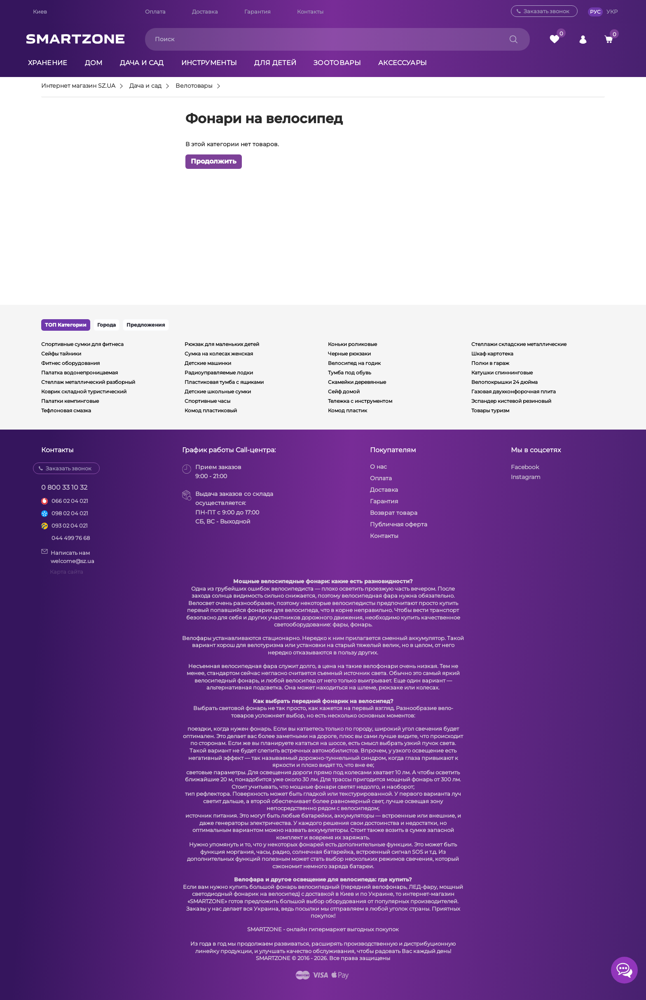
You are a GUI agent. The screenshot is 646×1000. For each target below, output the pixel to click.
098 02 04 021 (69, 513)
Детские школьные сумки (218, 391)
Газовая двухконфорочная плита (513, 391)
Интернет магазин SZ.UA (78, 86)
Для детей (275, 63)
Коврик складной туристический (83, 391)
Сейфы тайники (61, 353)
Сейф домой (344, 391)
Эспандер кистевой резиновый (511, 401)
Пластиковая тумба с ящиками (224, 382)
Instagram (526, 477)
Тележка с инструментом (360, 401)
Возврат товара (393, 512)
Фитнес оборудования (70, 363)
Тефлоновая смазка (66, 410)
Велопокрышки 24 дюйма (504, 382)
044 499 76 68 (70, 538)
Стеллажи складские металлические (518, 344)
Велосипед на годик (354, 363)
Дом (94, 63)
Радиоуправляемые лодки (219, 372)
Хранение (48, 63)
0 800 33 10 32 (64, 487)
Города (106, 325)
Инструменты (209, 63)
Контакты (310, 11)
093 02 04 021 (69, 525)
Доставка (205, 11)
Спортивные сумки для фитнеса (82, 344)
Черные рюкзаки (349, 353)
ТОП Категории (66, 325)
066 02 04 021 (69, 501)
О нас (378, 466)
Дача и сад (142, 63)
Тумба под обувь (349, 372)
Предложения (145, 325)
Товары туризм (490, 410)
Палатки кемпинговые (70, 401)
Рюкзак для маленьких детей (222, 344)
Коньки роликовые (352, 344)
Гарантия (257, 11)
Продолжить (213, 161)
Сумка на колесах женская (219, 353)
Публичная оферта (398, 524)
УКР (612, 11)
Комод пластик (347, 410)
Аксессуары (402, 63)
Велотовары (194, 86)
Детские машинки (208, 363)
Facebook (525, 467)
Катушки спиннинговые (502, 372)
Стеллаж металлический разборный (88, 382)
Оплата (155, 11)
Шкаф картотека (492, 353)
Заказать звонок (546, 11)
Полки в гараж (490, 363)
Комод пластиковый (211, 410)
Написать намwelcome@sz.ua (67, 556)
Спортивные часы (207, 401)
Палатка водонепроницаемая (79, 372)
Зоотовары (337, 63)
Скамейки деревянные (357, 382)
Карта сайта (66, 571)
